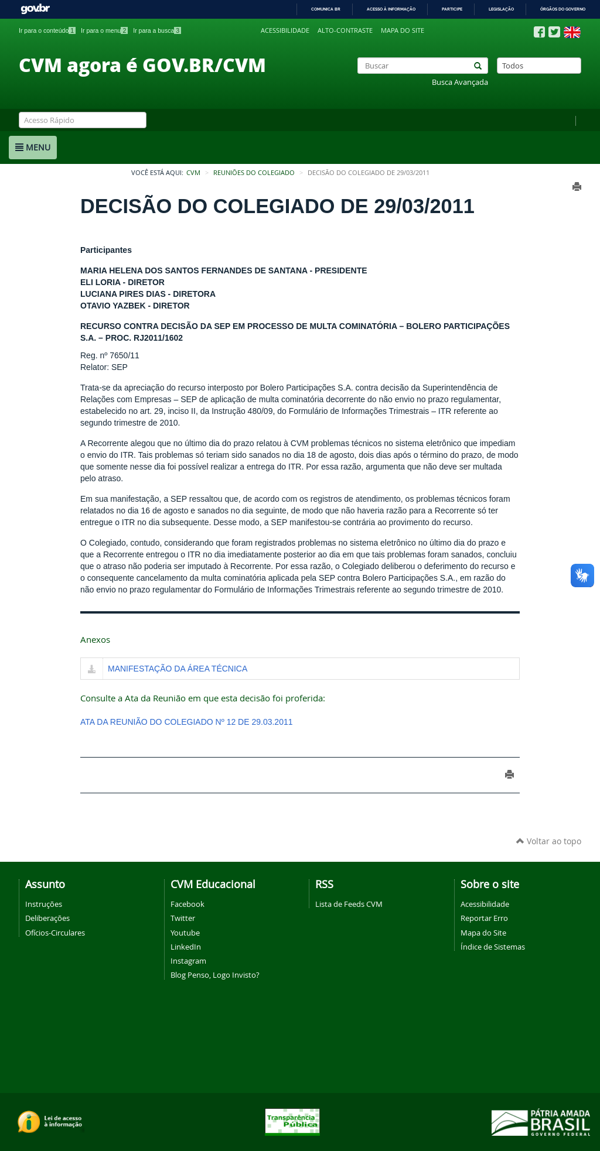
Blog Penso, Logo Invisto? (215, 975)
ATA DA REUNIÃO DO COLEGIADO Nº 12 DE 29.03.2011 (186, 722)
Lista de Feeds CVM (349, 904)
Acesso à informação (391, 9)
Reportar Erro (484, 918)
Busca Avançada (460, 82)
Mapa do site (402, 30)
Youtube (185, 932)
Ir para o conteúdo (47, 30)
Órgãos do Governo (562, 9)
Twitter (183, 918)
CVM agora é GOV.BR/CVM (142, 64)
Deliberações (47, 918)
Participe (452, 9)
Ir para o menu (104, 30)
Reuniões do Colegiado (254, 173)
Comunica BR (325, 9)
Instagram (188, 960)
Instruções (43, 904)
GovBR (35, 9)
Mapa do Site (483, 932)
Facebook (187, 904)
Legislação (501, 9)
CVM (193, 173)
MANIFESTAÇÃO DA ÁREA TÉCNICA (177, 668)
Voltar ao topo (548, 841)
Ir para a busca (157, 30)
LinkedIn (186, 946)
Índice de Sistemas (493, 946)
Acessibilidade (285, 30)
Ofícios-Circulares (55, 932)
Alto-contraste (345, 30)
